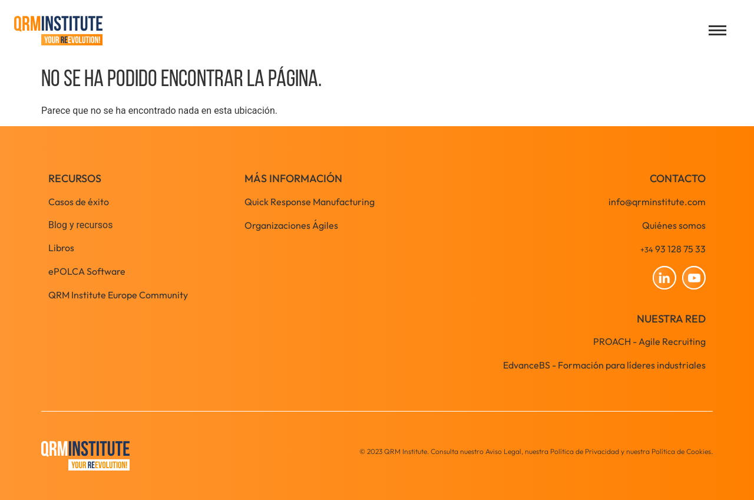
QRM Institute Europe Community (118, 295)
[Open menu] (717, 30)
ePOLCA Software (86, 271)
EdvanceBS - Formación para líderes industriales (604, 365)
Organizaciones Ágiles (291, 225)
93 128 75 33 (673, 249)
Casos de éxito (78, 202)
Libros (61, 248)
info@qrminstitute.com (657, 202)
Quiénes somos (674, 225)
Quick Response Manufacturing (309, 202)
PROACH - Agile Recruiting (649, 341)
